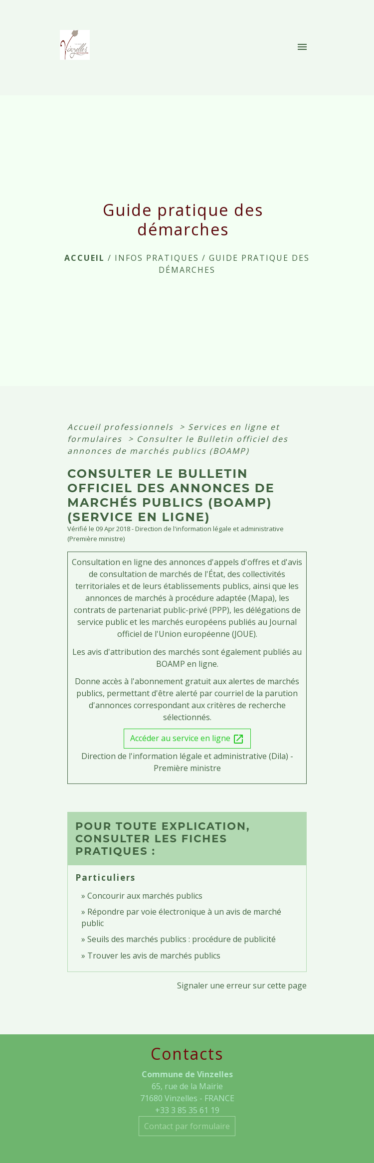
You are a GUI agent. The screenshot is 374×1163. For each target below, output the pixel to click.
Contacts (187, 1053)
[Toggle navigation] (302, 47)
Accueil (84, 257)
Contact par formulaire (187, 1126)
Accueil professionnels (122, 426)
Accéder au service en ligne (187, 739)
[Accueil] (78, 47)
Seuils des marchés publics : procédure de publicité (181, 939)
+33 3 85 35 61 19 (187, 1110)
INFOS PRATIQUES (157, 257)
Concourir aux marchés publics (144, 895)
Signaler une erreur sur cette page (242, 985)
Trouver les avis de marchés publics (153, 955)
